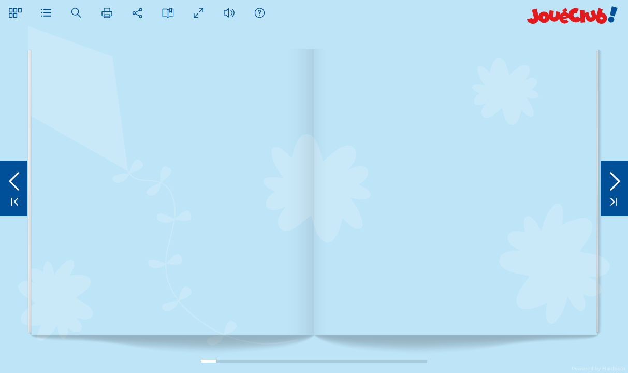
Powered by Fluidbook (599, 368)
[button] (15, 12)
